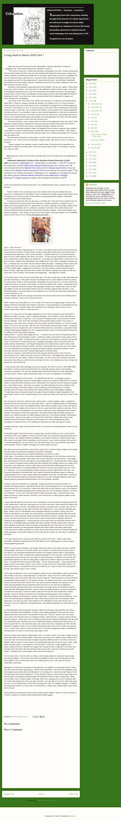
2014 (91, 169)
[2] (66, 162)
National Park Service (32, 168)
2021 (91, 97)
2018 (91, 156)
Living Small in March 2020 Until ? (98, 135)
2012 (91, 176)
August (94, 114)
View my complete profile (95, 203)
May (93, 125)
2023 (91, 90)
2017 (91, 159)
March (93, 131)
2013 (91, 173)
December (95, 104)
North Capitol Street (26, 166)
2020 (91, 101)
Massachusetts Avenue (44, 166)
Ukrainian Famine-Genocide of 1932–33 (30, 170)
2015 (91, 166)
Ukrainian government (57, 168)
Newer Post (9, 794)
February (94, 144)
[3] (73, 170)
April (93, 128)
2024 (91, 87)
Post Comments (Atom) (45, 800)
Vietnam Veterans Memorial (31, 175)
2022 (91, 94)
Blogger (73, 816)
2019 (91, 152)
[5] (66, 177)
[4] (13, 177)
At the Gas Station (97, 140)
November (95, 107)
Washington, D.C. (27, 163)
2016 (91, 162)
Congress (18, 178)
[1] (64, 162)
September (95, 111)
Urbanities (92, 185)
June (93, 121)
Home (41, 794)
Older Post (73, 794)
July (92, 118)
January (94, 148)
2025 (91, 84)
